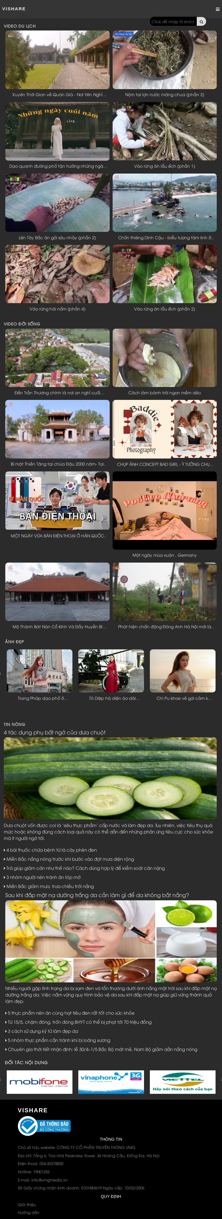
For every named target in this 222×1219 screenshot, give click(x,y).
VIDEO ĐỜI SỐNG (22, 323)
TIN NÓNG (14, 724)
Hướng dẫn (28, 1212)
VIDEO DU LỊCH (20, 25)
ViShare (14, 8)
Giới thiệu (27, 1204)
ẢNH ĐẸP (14, 641)
